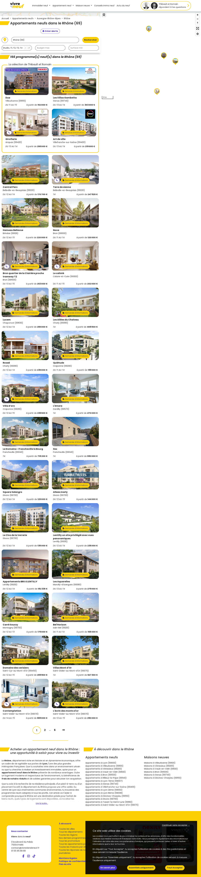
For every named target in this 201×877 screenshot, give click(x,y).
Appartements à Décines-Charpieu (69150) (107, 796)
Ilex (55, 449)
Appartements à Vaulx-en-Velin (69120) (105, 771)
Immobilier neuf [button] (40, 5)
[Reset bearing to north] (198, 23)
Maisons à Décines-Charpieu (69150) (162, 777)
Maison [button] (83, 5)
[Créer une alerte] (50, 31)
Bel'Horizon (59, 624)
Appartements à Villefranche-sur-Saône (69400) (110, 787)
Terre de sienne (62, 187)
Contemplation (12, 710)
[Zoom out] (198, 19)
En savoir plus (107, 867)
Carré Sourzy (10, 624)
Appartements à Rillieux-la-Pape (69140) (106, 777)
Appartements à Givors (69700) (101, 799)
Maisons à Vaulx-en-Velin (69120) (161, 768)
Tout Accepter (175, 867)
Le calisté (58, 273)
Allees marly (60, 492)
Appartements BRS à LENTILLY (20, 581)
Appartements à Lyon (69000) (100, 762)
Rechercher (90, 39)
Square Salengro (12, 492)
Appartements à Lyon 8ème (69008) (104, 793)
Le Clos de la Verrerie (15, 535)
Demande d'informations (26, 91)
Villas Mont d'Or (62, 667)
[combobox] (17, 48)
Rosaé (6, 362)
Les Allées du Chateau (66, 319)
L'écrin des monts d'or (66, 710)
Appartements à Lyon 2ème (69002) (103, 789)
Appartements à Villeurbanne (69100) (104, 765)
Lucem (7, 319)
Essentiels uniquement (141, 867)
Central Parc (10, 187)
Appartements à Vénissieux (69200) (103, 768)
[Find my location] (198, 34)
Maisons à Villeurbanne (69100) (159, 762)
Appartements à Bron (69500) (100, 774)
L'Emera (57, 405)
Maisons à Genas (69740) (157, 774)
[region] (150, 55)
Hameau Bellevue (13, 230)
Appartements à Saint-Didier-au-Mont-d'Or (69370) (112, 805)
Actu (123, 5)
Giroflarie (11, 139)
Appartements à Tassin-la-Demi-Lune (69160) (108, 802)
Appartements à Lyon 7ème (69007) (104, 781)
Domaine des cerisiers (16, 667)
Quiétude (58, 362)
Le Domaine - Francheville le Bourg (23, 449)
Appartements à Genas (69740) (101, 783)
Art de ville (59, 139)
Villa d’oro (9, 405)
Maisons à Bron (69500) (156, 771)
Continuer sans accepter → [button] (176, 825)
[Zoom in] (198, 15)
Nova (56, 230)
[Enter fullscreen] (198, 28)
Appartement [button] (62, 5)
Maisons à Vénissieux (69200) (159, 765)
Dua (7, 97)
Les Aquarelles (61, 581)
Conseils (104, 5)
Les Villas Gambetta (65, 97)
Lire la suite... (42, 803)
